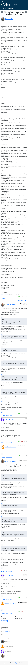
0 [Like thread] (19, 296)
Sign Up (11, 8)
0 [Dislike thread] (22, 296)
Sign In (4, 8)
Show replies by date (22, 300)
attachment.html (5, 294)
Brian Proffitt (9, 19)
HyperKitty (14, 663)
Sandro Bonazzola (10, 305)
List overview (4, 620)
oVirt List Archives (12, 5)
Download (5, 624)
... (1, 317)
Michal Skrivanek (10, 447)
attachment (9, 415)
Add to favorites (5, 631)
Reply (3, 298)
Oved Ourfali (9, 419)
